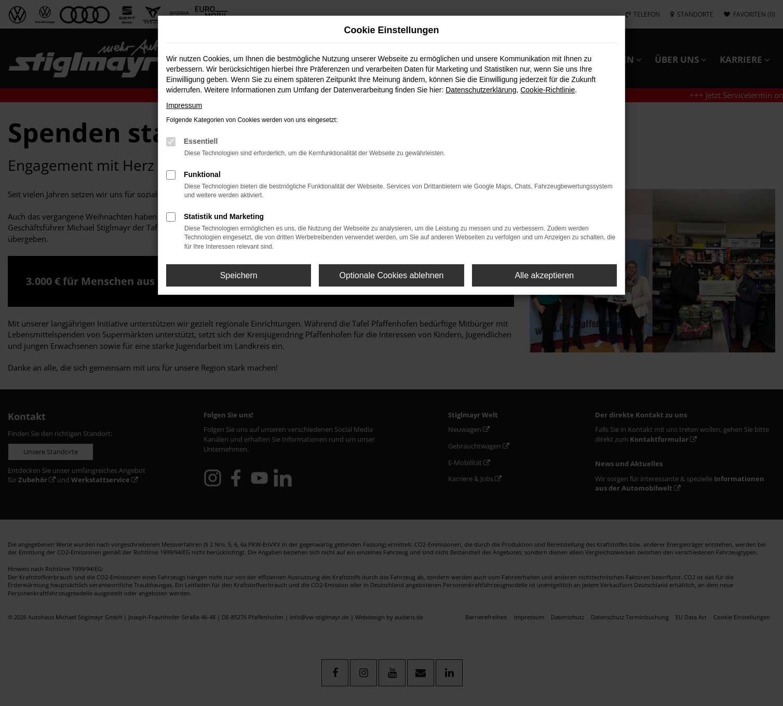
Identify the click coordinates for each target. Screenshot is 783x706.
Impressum (184, 105)
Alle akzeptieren (544, 275)
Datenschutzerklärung (481, 90)
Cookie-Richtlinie (547, 90)
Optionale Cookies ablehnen (391, 275)
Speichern (239, 275)
